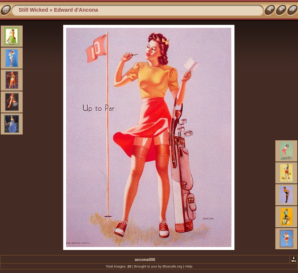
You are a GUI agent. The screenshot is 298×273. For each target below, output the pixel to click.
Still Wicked (33, 10)
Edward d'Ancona (76, 10)
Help (188, 266)
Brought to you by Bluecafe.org (158, 266)
